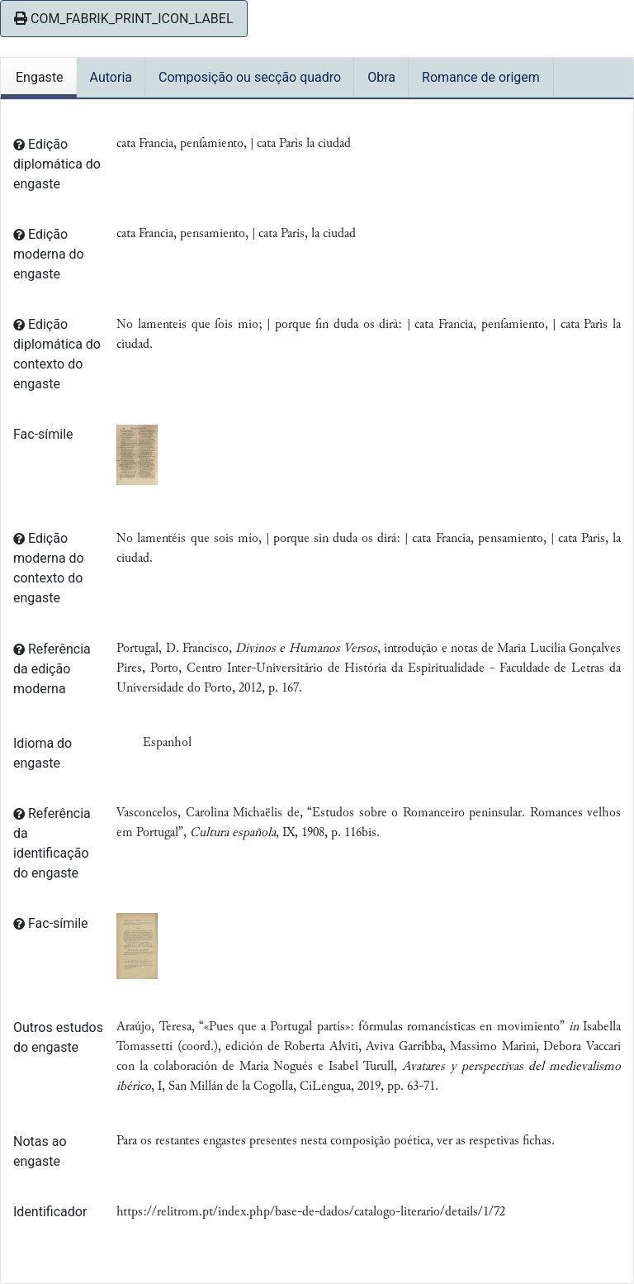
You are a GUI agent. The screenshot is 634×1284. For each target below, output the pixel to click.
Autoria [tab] (111, 77)
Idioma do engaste (42, 753)
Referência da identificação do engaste (52, 843)
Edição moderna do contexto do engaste (48, 568)
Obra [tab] (381, 77)
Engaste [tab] (40, 77)
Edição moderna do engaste (48, 254)
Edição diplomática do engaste (57, 164)
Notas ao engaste (40, 1151)
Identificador (50, 1212)
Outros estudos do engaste (58, 1037)
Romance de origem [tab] (481, 77)
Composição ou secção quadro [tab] (249, 77)
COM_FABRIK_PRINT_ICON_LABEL (124, 18)
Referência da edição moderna (52, 669)
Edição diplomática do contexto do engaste (57, 354)
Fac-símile (43, 434)
